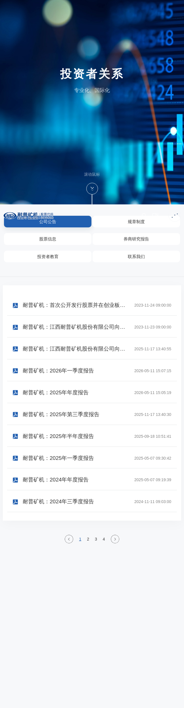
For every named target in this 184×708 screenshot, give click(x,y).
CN (155, 10)
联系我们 (136, 55)
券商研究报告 (136, 37)
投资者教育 (47, 55)
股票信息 (47, 37)
